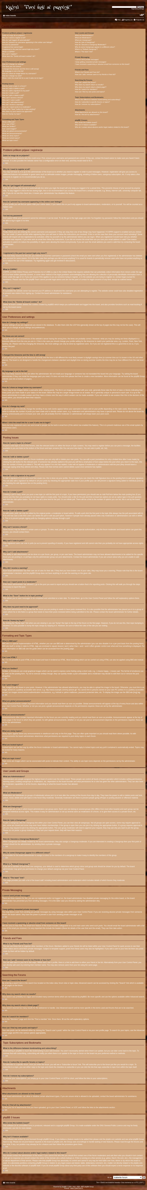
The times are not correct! (11, 66)
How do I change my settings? (13, 64)
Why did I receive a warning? (12, 104)
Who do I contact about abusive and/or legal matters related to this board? (102, 127)
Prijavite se (140, 20)
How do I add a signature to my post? (16, 91)
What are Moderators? (83, 38)
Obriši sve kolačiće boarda (110, 1182)
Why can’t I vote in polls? (11, 100)
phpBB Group (69, 1125)
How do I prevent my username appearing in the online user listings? (27, 42)
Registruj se (128, 20)
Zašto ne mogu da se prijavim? (13, 35)
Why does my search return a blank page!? (90, 87)
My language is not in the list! (13, 71)
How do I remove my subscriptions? (88, 104)
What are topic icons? (10, 140)
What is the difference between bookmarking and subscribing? (97, 99)
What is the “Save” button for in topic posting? (19, 109)
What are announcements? (12, 133)
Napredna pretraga (137, 9)
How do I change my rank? (12, 76)
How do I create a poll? (10, 93)
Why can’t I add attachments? (13, 102)
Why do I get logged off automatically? (16, 40)
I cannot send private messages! (87, 59)
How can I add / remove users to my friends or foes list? (95, 74)
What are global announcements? (14, 131)
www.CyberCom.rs (76, 1188)
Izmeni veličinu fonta (142, 15)
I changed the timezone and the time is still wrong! (20, 69)
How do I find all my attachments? (87, 114)
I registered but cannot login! (12, 47)
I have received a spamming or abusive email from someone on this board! (102, 64)
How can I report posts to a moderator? (16, 107)
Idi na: (109, 1177)
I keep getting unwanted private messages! (90, 62)
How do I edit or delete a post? (13, 88)
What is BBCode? (8, 122)
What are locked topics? (11, 138)
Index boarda (11, 15)
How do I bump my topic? (11, 114)
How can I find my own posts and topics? (90, 92)
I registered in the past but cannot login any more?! (20, 49)
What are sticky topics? (10, 136)
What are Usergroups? (83, 40)
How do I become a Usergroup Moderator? (90, 44)
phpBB (64, 1187)
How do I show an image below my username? (19, 73)
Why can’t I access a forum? (12, 98)
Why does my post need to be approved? (17, 111)
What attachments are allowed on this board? (91, 112)
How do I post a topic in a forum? (14, 86)
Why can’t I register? (9, 54)
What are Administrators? (84, 35)
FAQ (119, 20)
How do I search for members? (86, 89)
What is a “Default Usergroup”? (86, 49)
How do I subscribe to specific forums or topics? (92, 102)
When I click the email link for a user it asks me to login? (22, 78)
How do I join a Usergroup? (85, 42)
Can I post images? (9, 129)
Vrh (6, 163)
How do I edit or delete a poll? (13, 95)
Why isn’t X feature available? (86, 125)
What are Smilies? (9, 126)
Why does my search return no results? (89, 85)
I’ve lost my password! (10, 44)
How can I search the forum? (85, 82)
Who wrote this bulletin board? (86, 122)
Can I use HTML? (8, 124)
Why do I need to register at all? (14, 38)
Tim (97, 1182)
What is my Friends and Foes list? (87, 72)
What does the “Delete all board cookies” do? (18, 56)
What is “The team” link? (84, 52)
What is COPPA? (8, 52)
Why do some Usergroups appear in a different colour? (95, 47)
